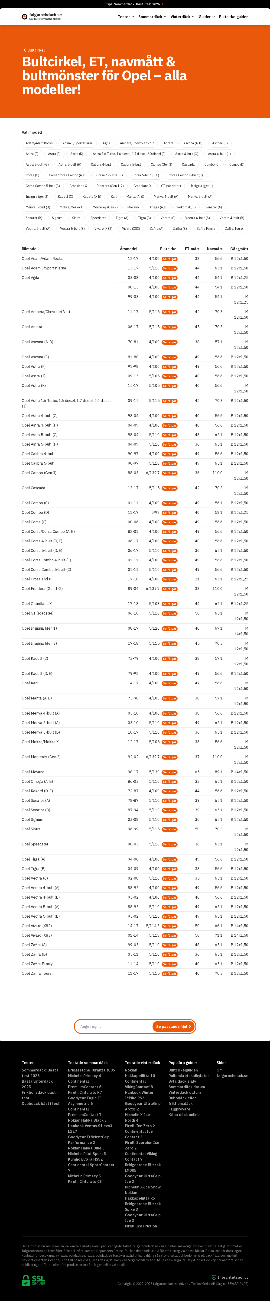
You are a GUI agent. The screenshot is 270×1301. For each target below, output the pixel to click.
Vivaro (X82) (103, 229)
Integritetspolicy (229, 1277)
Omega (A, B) (158, 207)
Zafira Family (206, 229)
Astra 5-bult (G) (37, 164)
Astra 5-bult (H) (70, 164)
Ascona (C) (220, 143)
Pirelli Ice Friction (141, 1226)
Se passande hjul (174, 1026)
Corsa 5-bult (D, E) (146, 175)
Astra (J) (54, 154)
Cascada (188, 164)
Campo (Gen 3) (161, 164)
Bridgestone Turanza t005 (91, 1070)
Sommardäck (152, 16)
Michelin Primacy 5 (84, 1176)
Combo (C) (212, 164)
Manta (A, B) (135, 196)
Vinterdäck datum (185, 1092)
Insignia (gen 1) (202, 186)
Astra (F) (32, 154)
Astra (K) (76, 154)
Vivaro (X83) (131, 229)
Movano (133, 207)
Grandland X (142, 186)
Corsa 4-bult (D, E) (109, 175)
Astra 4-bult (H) (219, 154)
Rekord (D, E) (186, 207)
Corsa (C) (32, 175)
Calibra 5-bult (131, 164)
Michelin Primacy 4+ (85, 1075)
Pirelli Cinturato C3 (85, 1181)
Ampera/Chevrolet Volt (137, 143)
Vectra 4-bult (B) (232, 218)
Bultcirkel (33, 50)
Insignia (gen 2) (37, 196)
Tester (126, 16)
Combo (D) (236, 164)
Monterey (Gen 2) (105, 207)
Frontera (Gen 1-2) (110, 186)
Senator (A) (213, 207)
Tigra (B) (144, 218)
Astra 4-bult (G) (186, 154)
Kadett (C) (65, 196)
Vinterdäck (183, 16)
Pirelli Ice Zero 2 (140, 1125)
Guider (207, 16)
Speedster (98, 218)
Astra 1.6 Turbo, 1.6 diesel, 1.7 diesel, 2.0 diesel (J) (129, 154)
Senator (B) (34, 218)
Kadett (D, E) (92, 196)
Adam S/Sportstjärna (77, 143)
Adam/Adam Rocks (39, 143)
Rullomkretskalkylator (189, 1075)
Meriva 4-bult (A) (166, 196)
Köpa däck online (184, 1114)
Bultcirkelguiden (233, 16)
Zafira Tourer (234, 229)
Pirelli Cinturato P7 (85, 1092)
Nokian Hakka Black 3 (87, 1120)
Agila (106, 143)
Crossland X (78, 186)
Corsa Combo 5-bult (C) (43, 186)
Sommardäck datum (187, 1086)
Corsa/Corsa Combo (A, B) (68, 175)
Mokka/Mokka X (71, 207)
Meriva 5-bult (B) (38, 207)
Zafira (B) (180, 229)
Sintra (76, 218)
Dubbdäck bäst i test (41, 1103)
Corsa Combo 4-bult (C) (186, 175)
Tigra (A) (122, 218)
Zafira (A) (156, 229)
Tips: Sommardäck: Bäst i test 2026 (135, 4)
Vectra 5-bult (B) (72, 229)
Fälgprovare (179, 1109)
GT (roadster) (171, 186)
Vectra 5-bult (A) (38, 229)
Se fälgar (169, 259)
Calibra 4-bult (101, 164)
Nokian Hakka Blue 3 (86, 1148)
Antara (169, 143)
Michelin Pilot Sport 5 (87, 1153)
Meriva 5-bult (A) (200, 196)
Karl (114, 196)
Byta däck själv (182, 1081)
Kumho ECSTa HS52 (85, 1159)
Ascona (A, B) (192, 143)
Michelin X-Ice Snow (143, 1187)
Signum (57, 218)
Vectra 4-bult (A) (197, 218)
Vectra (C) (168, 218)
